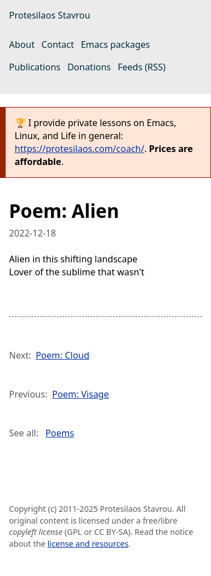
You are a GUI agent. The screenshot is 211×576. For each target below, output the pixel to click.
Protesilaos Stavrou (49, 15)
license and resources (88, 543)
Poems (60, 433)
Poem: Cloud (62, 355)
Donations (89, 67)
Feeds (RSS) (141, 67)
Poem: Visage (80, 394)
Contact (58, 44)
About (21, 44)
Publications (34, 67)
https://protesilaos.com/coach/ (79, 148)
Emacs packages (115, 44)
